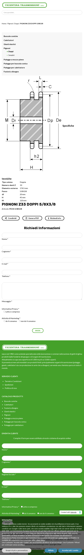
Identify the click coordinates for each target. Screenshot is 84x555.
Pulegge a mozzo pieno (14, 59)
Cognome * (6, 251)
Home (4, 24)
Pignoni (10, 24)
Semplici (11, 55)
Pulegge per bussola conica (15, 63)
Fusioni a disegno (11, 71)
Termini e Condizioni (13, 381)
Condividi (10, 218)
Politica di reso (11, 388)
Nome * (5, 239)
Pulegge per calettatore (14, 67)
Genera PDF (32, 218)
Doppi (16, 24)
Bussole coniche (11, 36)
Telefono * (6, 276)
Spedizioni (9, 385)
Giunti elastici (10, 44)
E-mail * (5, 264)
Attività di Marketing (10, 318)
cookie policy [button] (63, 538)
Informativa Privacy (10, 309)
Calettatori (9, 40)
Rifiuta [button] (51, 550)
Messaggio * (7, 301)
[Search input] (43, 12)
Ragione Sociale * (9, 474)
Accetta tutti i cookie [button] (70, 550)
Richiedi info (54, 218)
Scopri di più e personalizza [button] (17, 550)
